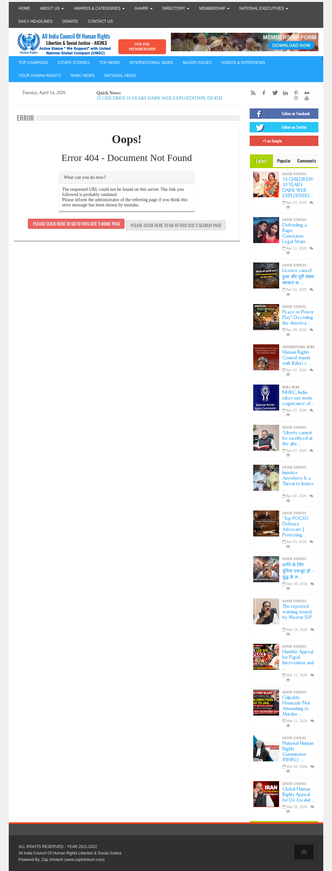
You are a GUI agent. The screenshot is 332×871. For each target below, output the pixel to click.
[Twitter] (273, 93)
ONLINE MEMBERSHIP (142, 46)
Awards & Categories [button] (99, 8)
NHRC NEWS (83, 75)
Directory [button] (175, 8)
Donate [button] (70, 21)
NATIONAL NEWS (120, 75)
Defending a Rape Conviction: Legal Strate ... (296, 233)
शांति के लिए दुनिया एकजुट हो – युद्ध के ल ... (298, 571)
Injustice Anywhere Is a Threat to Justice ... (298, 481)
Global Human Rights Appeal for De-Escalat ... (298, 794)
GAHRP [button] (144, 8)
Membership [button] (214, 8)
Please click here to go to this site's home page (76, 224)
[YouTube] (305, 98)
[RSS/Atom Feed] (251, 93)
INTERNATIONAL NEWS (151, 62)
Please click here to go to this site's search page (175, 225)
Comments (306, 161)
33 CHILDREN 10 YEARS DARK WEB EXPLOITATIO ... (298, 188)
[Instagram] (294, 98)
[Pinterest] (294, 93)
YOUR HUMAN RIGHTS (39, 75)
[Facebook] (262, 93)
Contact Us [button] (100, 21)
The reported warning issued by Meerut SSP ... (297, 615)
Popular (284, 161)
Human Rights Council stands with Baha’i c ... (296, 358)
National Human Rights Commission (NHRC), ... (298, 752)
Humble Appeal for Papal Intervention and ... (298, 660)
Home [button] (24, 8)
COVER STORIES (73, 62)
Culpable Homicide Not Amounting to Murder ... (296, 706)
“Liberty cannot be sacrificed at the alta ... (297, 438)
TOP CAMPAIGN (33, 62)
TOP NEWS (109, 62)
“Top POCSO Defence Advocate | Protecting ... (295, 527)
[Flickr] (305, 93)
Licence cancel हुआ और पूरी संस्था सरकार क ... (298, 277)
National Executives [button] (263, 8)
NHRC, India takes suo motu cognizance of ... (298, 398)
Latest (261, 161)
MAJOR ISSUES (197, 62)
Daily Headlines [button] (35, 21)
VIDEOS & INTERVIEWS (243, 62)
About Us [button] (52, 8)
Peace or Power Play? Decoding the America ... (298, 317)
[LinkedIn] (284, 93)
